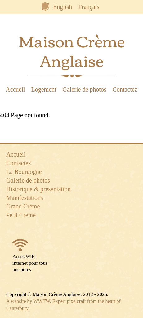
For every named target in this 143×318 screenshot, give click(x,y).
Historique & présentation (38, 189)
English (62, 6)
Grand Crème (23, 206)
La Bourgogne (24, 171)
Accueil (15, 89)
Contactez (125, 89)
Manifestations (24, 197)
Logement (43, 89)
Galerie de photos (84, 89)
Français (88, 6)
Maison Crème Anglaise (72, 50)
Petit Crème (21, 215)
